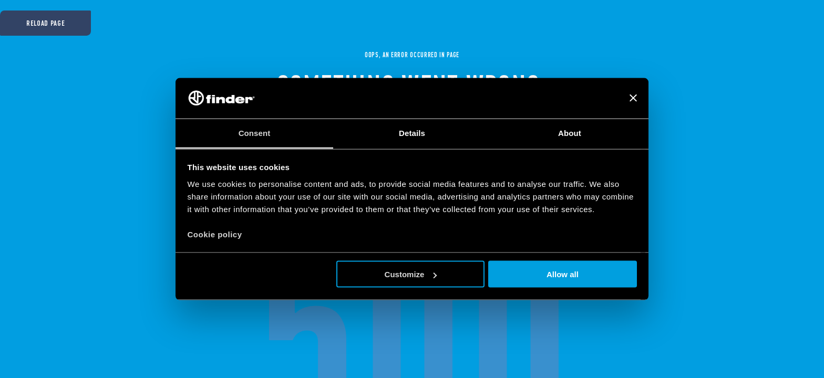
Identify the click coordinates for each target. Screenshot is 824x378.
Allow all (563, 274)
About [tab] (569, 132)
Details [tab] (412, 132)
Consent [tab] (255, 132)
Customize (411, 274)
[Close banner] (633, 98)
